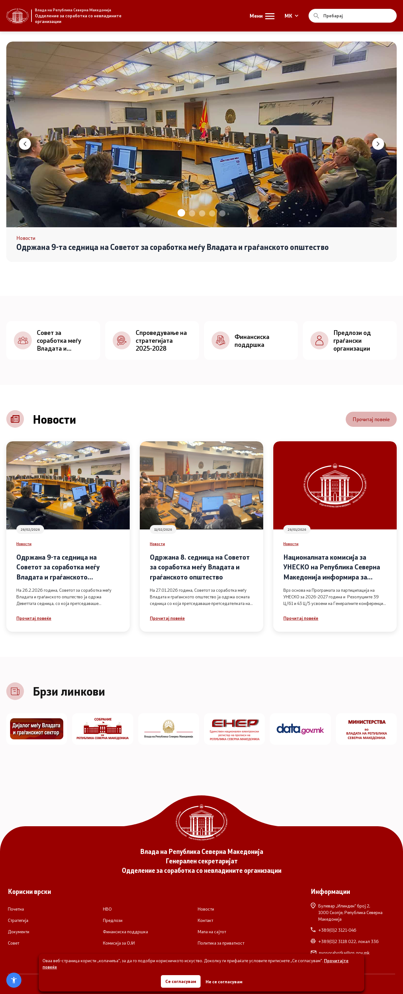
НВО (107, 909)
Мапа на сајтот (212, 932)
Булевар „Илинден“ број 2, (353, 912)
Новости (23, 543)
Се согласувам (180, 981)
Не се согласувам (224, 982)
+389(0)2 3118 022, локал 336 (345, 941)
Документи (18, 932)
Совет (13, 943)
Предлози (112, 920)
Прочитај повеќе (371, 419)
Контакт (205, 920)
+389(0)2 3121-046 (333, 930)
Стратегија (18, 920)
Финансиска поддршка (125, 932)
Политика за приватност (221, 943)
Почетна (16, 909)
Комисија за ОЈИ (119, 943)
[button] (181, 213)
